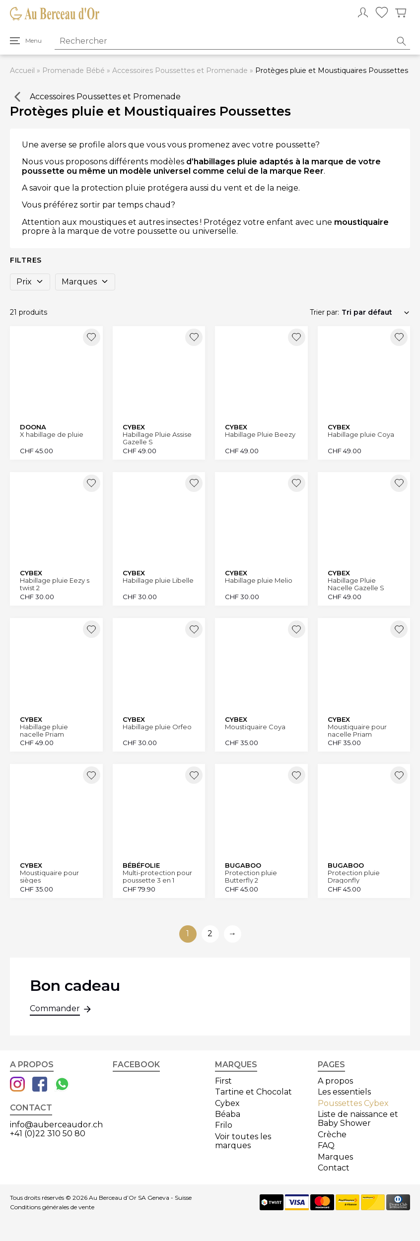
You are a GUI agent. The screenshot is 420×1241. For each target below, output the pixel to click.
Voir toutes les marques (243, 1141)
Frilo (223, 1125)
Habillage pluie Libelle (158, 580)
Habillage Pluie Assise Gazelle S (157, 438)
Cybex (227, 1103)
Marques (85, 281)
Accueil (22, 70)
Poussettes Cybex (353, 1103)
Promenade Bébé (73, 70)
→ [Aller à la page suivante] (232, 933)
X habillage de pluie (51, 434)
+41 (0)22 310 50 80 (47, 1133)
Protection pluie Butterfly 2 (251, 876)
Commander (55, 1009)
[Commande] (376, 312)
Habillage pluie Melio (258, 580)
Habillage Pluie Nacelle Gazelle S (356, 584)
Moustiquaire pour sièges (49, 876)
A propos (335, 1081)
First (223, 1081)
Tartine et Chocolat (253, 1092)
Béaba (227, 1114)
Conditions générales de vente (52, 1207)
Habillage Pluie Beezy (260, 434)
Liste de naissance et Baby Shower (358, 1118)
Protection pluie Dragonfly (354, 876)
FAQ (326, 1145)
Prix (30, 281)
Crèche (332, 1134)
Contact (334, 1167)
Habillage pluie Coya (361, 434)
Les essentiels (344, 1092)
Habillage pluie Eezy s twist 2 (54, 584)
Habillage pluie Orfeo (157, 727)
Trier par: (324, 312)
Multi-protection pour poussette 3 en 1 (157, 876)
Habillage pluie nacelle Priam (44, 730)
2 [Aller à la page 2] (210, 933)
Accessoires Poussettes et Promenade (180, 70)
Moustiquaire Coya (255, 727)
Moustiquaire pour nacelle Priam (357, 730)
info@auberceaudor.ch (56, 1124)
